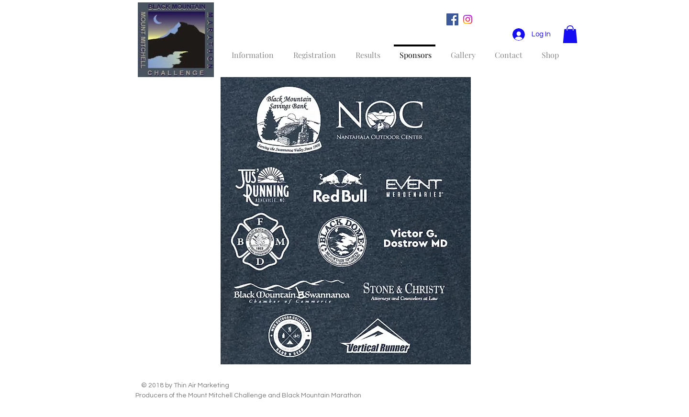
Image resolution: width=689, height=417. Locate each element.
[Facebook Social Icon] (452, 19)
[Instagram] (468, 19)
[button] (570, 34)
